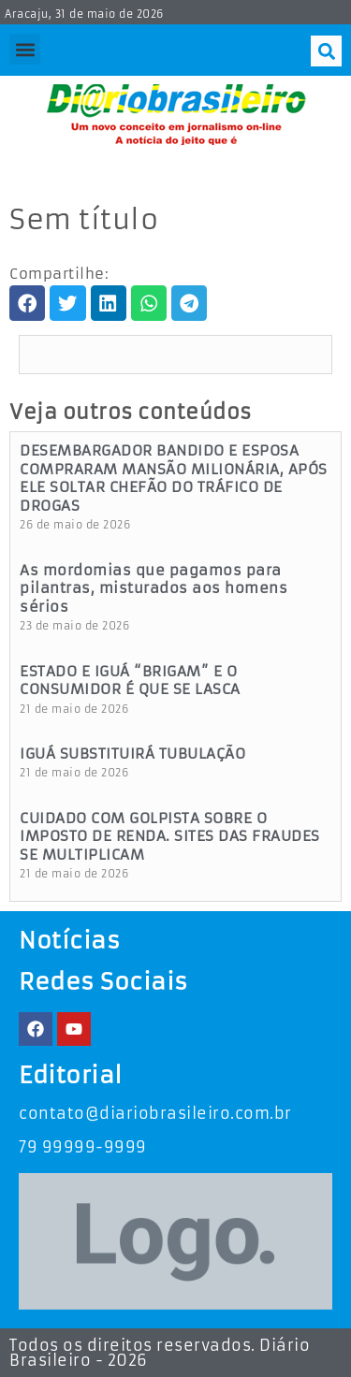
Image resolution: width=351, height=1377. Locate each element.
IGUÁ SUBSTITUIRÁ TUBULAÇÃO (132, 753)
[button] (24, 49)
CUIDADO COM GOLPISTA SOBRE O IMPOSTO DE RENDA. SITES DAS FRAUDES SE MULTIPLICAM (170, 836)
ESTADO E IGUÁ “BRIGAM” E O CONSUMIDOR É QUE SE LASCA (130, 680)
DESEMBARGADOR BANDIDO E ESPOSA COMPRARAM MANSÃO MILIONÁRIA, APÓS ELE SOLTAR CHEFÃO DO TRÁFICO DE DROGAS (174, 478)
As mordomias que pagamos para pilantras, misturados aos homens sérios (153, 588)
